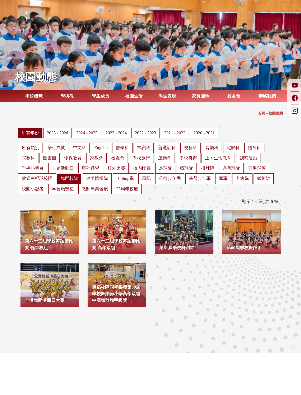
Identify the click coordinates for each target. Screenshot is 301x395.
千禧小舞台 (33, 168)
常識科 (143, 147)
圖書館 (49, 157)
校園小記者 (33, 188)
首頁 (261, 113)
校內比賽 (142, 168)
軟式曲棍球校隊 (37, 178)
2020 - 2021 (204, 132)
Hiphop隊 (125, 178)
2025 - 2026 (57, 132)
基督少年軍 (200, 178)
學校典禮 (188, 157)
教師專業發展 (95, 188)
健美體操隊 (97, 178)
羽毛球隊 (257, 168)
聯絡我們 (267, 96)
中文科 (79, 147)
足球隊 (165, 168)
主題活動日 (63, 168)
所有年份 (30, 132)
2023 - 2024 (116, 132)
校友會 (117, 157)
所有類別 (30, 147)
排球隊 (207, 168)
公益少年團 (170, 178)
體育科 (254, 147)
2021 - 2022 (175, 132)
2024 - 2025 (87, 132)
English (101, 147)
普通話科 (167, 147)
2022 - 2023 (145, 132)
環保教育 (73, 157)
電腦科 (233, 147)
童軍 (223, 178)
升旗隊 (242, 178)
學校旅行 (141, 157)
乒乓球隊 (231, 168)
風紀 (146, 178)
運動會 (164, 157)
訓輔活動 (248, 157)
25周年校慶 (127, 188)
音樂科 (211, 147)
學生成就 (56, 147)
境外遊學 (90, 168)
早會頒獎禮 (63, 188)
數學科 (122, 147)
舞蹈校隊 (69, 178)
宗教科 (28, 157)
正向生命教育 (218, 157)
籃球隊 (186, 168)
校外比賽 (116, 168)
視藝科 (190, 147)
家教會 (96, 157)
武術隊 (263, 178)
